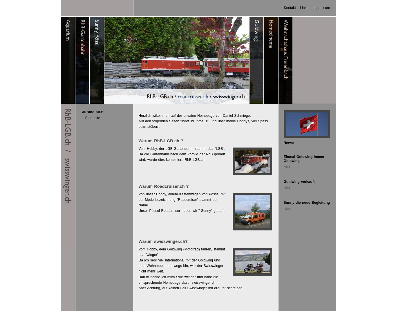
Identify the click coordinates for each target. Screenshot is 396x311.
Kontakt (290, 8)
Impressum (321, 8)
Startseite (92, 118)
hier (287, 167)
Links (304, 8)
